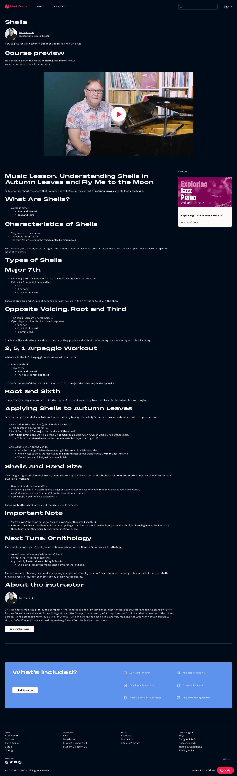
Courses (9, 739)
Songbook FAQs (187, 739)
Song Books (12, 743)
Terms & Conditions (190, 747)
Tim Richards (26, 32)
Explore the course (19, 629)
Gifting (9, 750)
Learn (39, 6)
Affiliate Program (130, 743)
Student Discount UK (75, 743)
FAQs (181, 735)
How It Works (12, 735)
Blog (65, 735)
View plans (60, 6)
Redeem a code (187, 743)
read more (101, 620)
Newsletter (69, 739)
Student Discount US (75, 747)
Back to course (25, 690)
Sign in (228, 6)
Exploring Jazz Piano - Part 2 (201, 216)
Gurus (8, 747)
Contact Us (127, 739)
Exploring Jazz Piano (136, 616)
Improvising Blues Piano (64, 620)
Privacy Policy (186, 750)
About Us (126, 735)
